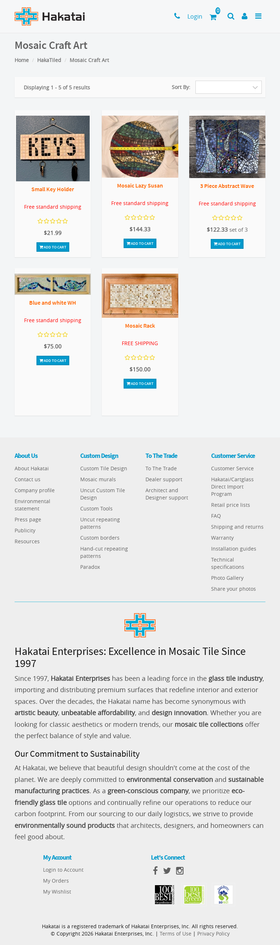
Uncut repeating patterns (100, 523)
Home (22, 60)
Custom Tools (96, 508)
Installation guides (233, 548)
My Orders (56, 880)
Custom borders (100, 537)
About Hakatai (32, 468)
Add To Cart (52, 247)
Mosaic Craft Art (89, 60)
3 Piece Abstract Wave (227, 185)
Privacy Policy (213, 933)
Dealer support (163, 479)
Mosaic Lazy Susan (140, 185)
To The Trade (161, 468)
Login (194, 16)
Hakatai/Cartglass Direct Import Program (232, 486)
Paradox (90, 566)
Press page (28, 519)
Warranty (222, 537)
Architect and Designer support (166, 494)
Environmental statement (32, 505)
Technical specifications (227, 563)
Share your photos (233, 588)
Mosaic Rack (140, 325)
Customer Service (232, 468)
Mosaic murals (98, 479)
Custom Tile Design (103, 468)
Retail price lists (230, 504)
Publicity (25, 530)
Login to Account (63, 869)
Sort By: (181, 87)
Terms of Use (175, 933)
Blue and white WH (52, 302)
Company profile (35, 490)
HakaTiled (49, 60)
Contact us (27, 479)
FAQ (216, 515)
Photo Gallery (227, 577)
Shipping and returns (237, 526)
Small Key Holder (52, 189)
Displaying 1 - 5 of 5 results (57, 87)
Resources (27, 541)
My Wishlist (57, 891)
